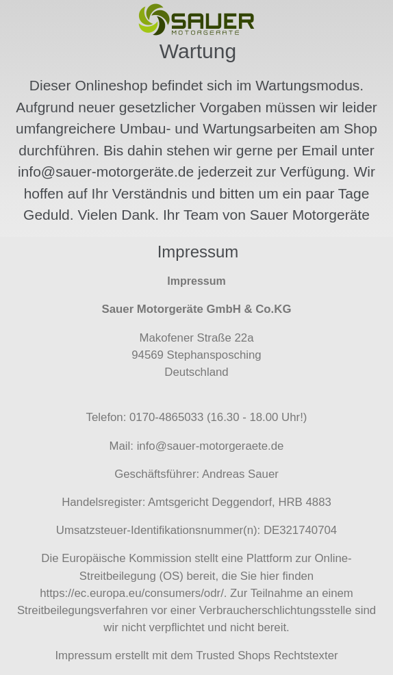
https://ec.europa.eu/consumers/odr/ (132, 593)
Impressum (83, 655)
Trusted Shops (233, 655)
